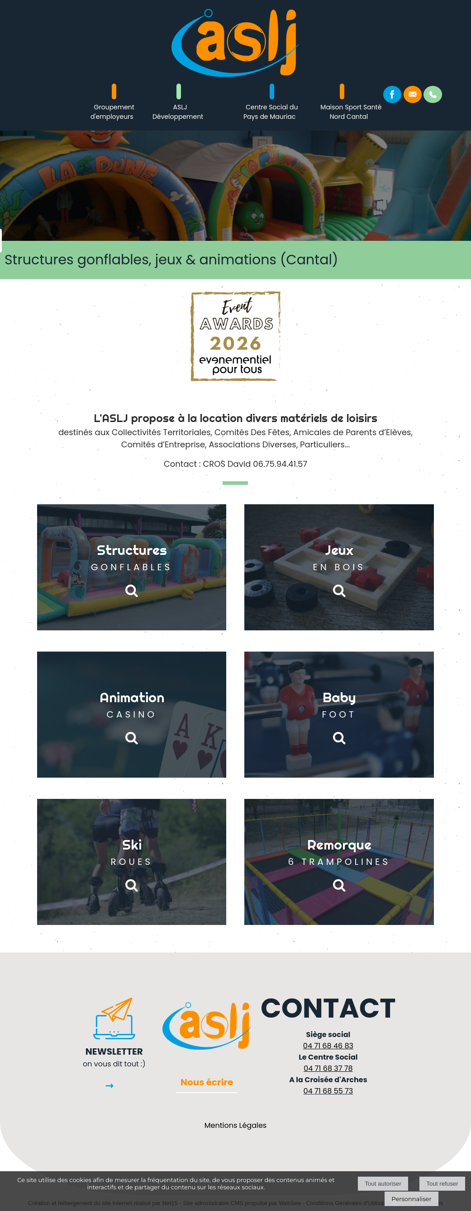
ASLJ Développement (177, 112)
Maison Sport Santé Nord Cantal (350, 112)
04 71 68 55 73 (328, 1091)
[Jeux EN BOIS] (338, 567)
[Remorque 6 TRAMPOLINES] (338, 862)
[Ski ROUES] (131, 862)
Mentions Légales (235, 1125)
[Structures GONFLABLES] (131, 567)
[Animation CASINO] (131, 715)
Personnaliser (411, 1198)
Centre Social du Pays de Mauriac (270, 112)
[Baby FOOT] (338, 715)
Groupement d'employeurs (112, 112)
